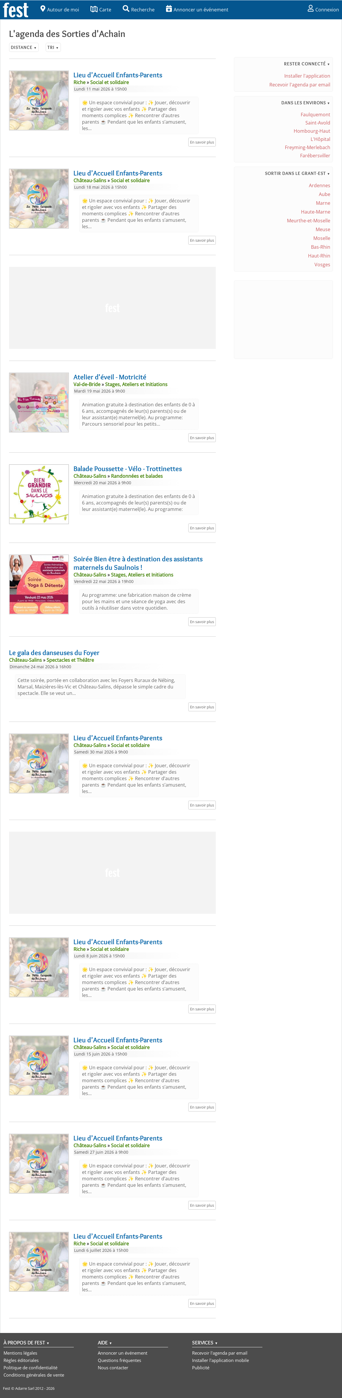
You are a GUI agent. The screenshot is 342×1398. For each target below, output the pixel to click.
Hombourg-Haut (312, 131)
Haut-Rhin (319, 256)
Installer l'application (307, 76)
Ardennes (319, 185)
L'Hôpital (320, 139)
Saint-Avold (317, 123)
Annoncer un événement (197, 9)
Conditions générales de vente (34, 1375)
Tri (53, 47)
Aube (324, 194)
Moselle (321, 238)
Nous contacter (113, 1367)
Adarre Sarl (24, 1388)
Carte (100, 9)
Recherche (139, 9)
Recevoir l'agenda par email (299, 84)
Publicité (200, 1367)
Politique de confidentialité (30, 1367)
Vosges (322, 264)
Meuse (323, 229)
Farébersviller (315, 155)
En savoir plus (202, 142)
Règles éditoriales (21, 1360)
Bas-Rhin (320, 247)
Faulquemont (315, 114)
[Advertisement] (112, 308)
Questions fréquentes (119, 1360)
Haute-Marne (315, 212)
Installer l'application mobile (220, 1360)
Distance (24, 47)
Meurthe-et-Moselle (308, 220)
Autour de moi (59, 9)
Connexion (323, 9)
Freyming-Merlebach (307, 147)
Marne (323, 203)
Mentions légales (20, 1353)
